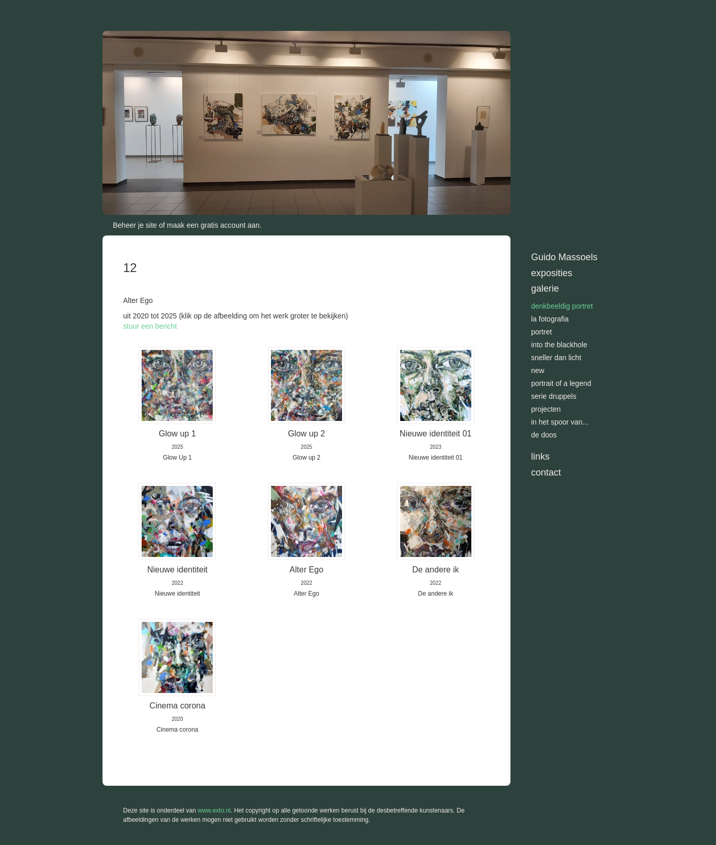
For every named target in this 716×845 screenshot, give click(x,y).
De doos (544, 435)
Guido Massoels (564, 257)
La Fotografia (550, 319)
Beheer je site (135, 225)
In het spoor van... (559, 422)
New (537, 370)
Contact (546, 472)
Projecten (546, 409)
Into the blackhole (559, 345)
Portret (541, 332)
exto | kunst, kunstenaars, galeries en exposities (132, 10)
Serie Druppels (553, 396)
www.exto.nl (214, 810)
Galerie (545, 288)
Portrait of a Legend (561, 383)
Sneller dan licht (556, 357)
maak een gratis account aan (213, 225)
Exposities (551, 273)
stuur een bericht (150, 326)
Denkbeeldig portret (562, 306)
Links (540, 456)
